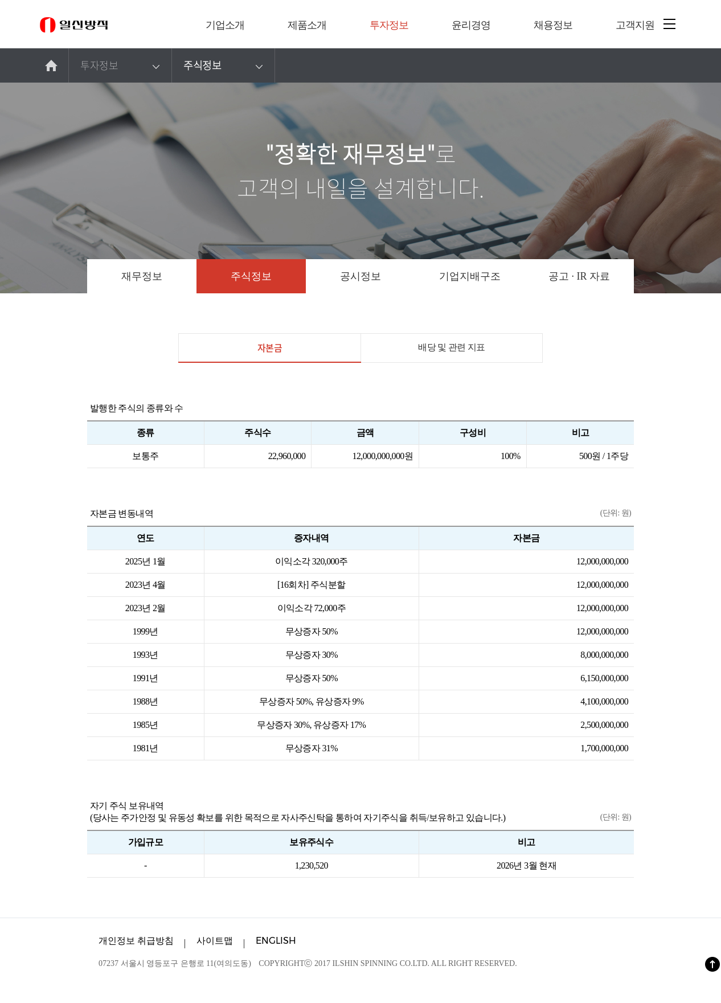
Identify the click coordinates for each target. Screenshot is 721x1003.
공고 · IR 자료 (579, 276)
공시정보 (360, 276)
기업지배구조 (470, 276)
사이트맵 (214, 940)
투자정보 (121, 65)
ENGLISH (276, 940)
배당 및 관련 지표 (451, 347)
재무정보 (141, 276)
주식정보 (224, 65)
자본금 (269, 352)
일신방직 (73, 24)
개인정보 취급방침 (136, 940)
